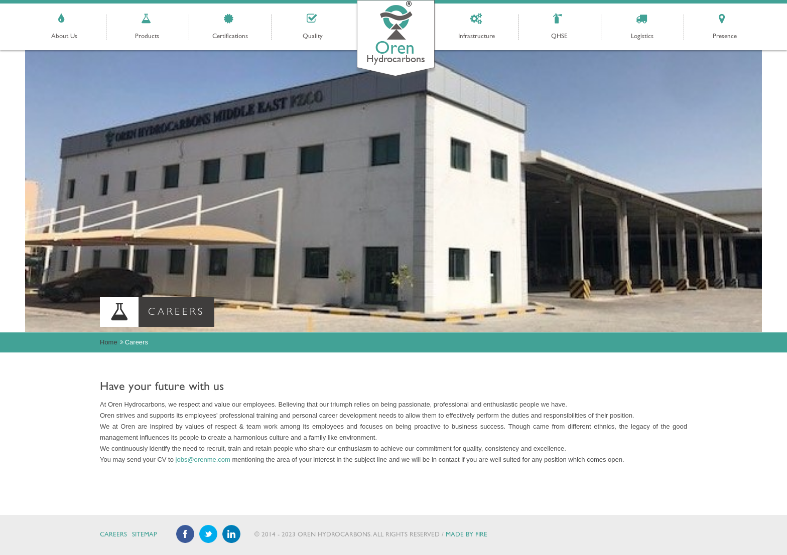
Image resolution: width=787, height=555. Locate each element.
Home (108, 342)
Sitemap (144, 535)
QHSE (559, 37)
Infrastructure (476, 37)
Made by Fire (466, 535)
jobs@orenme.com (203, 459)
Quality (313, 37)
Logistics (642, 37)
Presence (725, 37)
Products (147, 37)
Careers (113, 535)
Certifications (230, 37)
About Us (64, 37)
